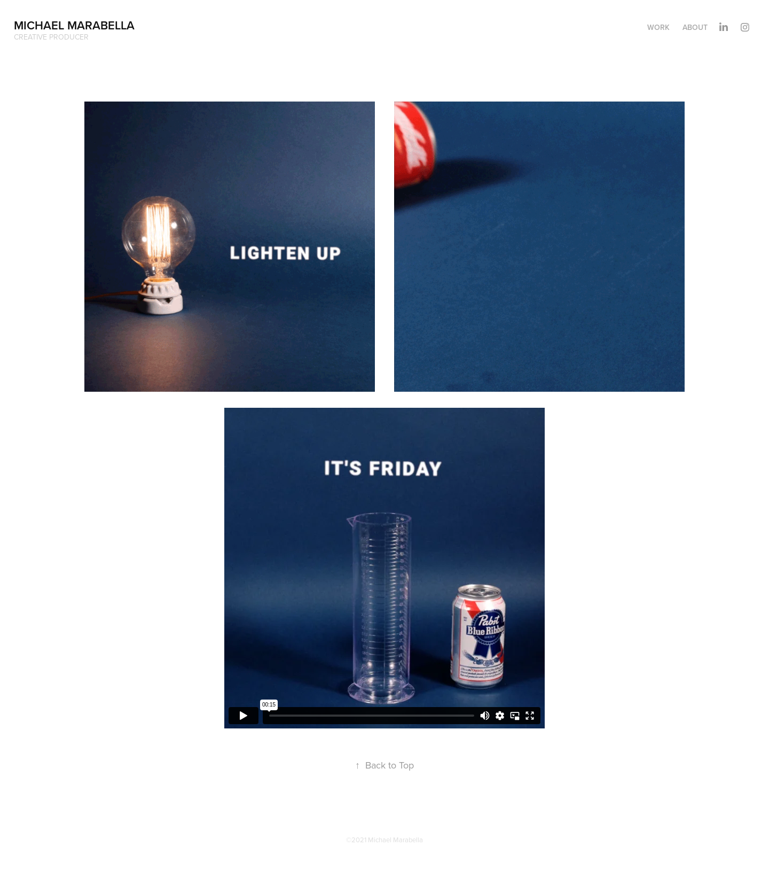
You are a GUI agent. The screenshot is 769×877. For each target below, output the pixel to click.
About (695, 27)
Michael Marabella (74, 25)
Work (658, 27)
